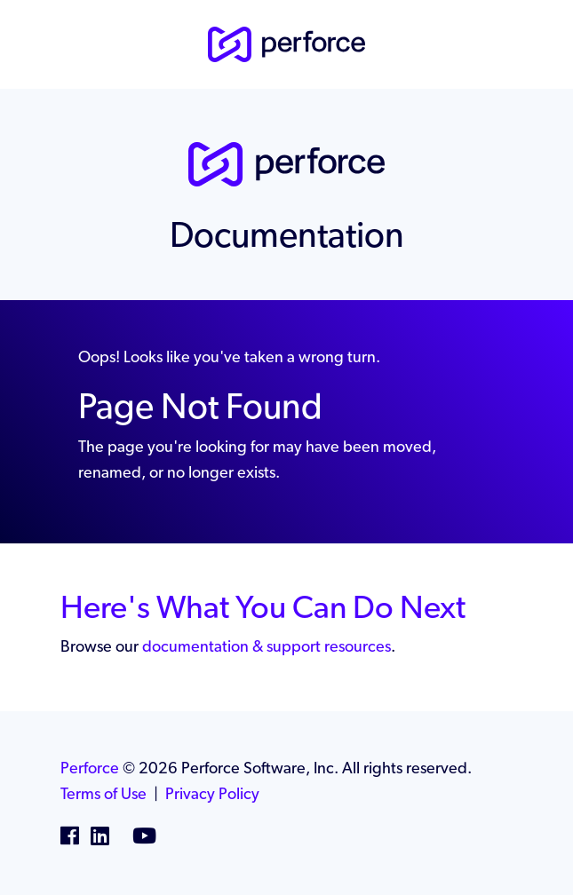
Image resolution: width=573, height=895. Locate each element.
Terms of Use (103, 793)
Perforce (89, 767)
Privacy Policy (212, 793)
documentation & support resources (266, 646)
